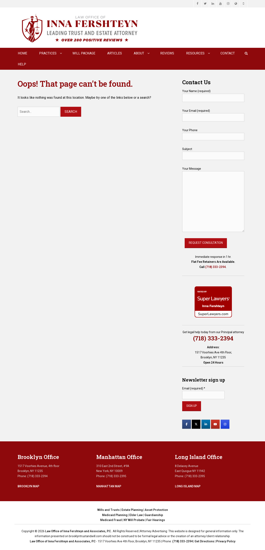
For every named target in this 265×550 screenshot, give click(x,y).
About (139, 53)
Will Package (83, 53)
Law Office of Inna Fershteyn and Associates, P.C (62, 541)
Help (22, 64)
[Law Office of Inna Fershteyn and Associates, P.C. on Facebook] (186, 424)
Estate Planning (132, 510)
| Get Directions (203, 541)
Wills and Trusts (108, 510)
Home (22, 53)
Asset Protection (156, 510)
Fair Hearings (155, 520)
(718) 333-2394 (215, 267)
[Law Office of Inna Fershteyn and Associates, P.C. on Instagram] (225, 424)
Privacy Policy (225, 541)
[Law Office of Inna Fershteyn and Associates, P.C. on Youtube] (215, 424)
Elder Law (136, 515)
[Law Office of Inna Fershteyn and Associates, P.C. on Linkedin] (205, 424)
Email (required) (193, 388)
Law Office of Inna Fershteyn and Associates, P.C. (78, 531)
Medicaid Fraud (111, 520)
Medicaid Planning (115, 515)
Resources (195, 53)
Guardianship (154, 515)
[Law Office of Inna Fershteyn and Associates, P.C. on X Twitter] (196, 424)
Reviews (167, 53)
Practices (48, 53)
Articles (114, 53)
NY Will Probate (134, 520)
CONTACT (227, 53)
